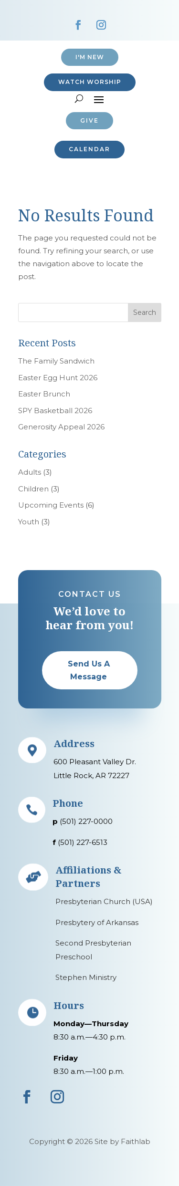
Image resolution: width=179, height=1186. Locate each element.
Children (33, 488)
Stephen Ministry (85, 977)
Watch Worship (89, 81)
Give (89, 120)
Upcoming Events (51, 505)
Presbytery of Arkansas (96, 922)
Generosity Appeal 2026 (61, 426)
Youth (28, 521)
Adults (29, 472)
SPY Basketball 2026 (55, 410)
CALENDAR (89, 149)
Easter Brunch (44, 393)
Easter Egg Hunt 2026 (57, 377)
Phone (68, 803)
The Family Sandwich (56, 360)
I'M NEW (89, 57)
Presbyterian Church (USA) (104, 901)
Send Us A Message (89, 670)
